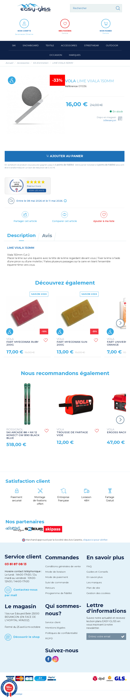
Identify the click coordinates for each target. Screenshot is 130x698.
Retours (50, 587)
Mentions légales (55, 627)
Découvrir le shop (26, 636)
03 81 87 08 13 (15, 564)
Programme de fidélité (58, 593)
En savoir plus (105, 557)
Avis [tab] (47, 235)
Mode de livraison (55, 571)
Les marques (94, 582)
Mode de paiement (56, 577)
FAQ (89, 566)
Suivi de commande (57, 582)
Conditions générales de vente (63, 566)
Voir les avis (36, 190)
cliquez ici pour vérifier (95, 540)
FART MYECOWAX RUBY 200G (22, 342)
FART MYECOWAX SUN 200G (72, 342)
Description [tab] (21, 235)
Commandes (62, 557)
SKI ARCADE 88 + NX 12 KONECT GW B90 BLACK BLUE (22, 434)
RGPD (49, 638)
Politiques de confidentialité (61, 633)
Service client (52, 622)
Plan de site (93, 587)
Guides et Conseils (97, 571)
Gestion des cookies (98, 593)
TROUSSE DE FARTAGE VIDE (72, 432)
